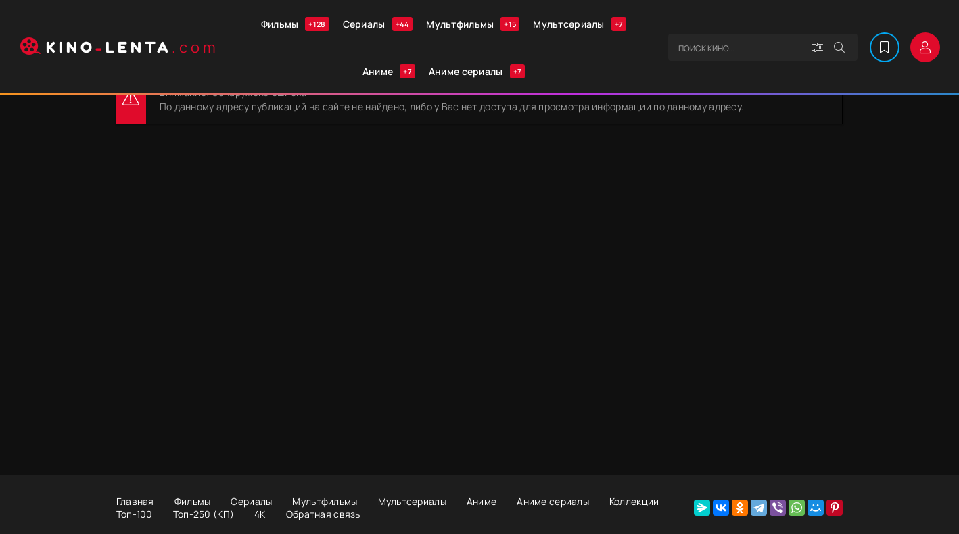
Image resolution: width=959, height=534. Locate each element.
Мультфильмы (472, 24)
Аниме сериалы (477, 71)
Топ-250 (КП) (203, 514)
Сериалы (378, 24)
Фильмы (295, 24)
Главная (135, 501)
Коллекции (634, 501)
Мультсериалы (579, 24)
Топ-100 (134, 514)
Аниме (388, 71)
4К (260, 514)
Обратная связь (323, 514)
